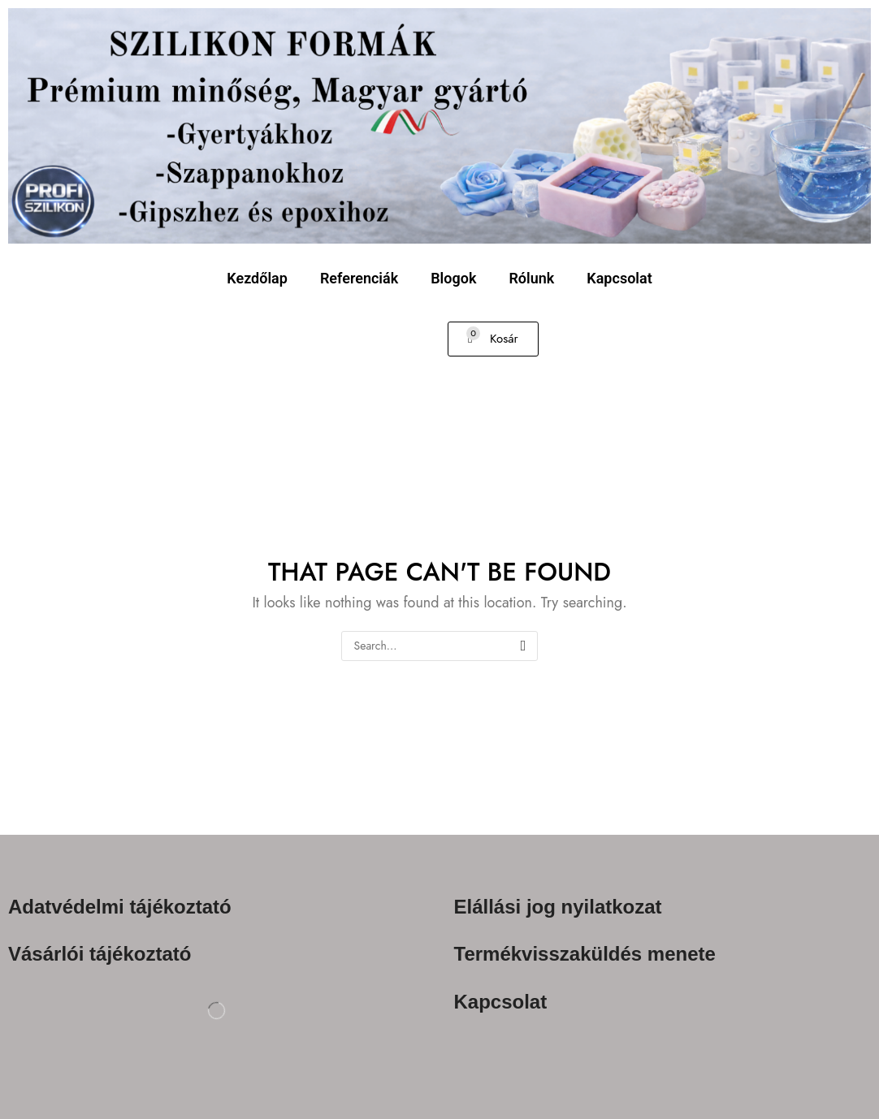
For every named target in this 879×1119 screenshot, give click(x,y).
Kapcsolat (619, 278)
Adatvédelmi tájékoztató (120, 907)
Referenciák (359, 278)
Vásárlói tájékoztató (99, 955)
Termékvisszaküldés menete (585, 955)
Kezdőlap (257, 278)
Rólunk (531, 278)
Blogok (453, 278)
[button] (493, 339)
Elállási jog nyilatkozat (558, 907)
